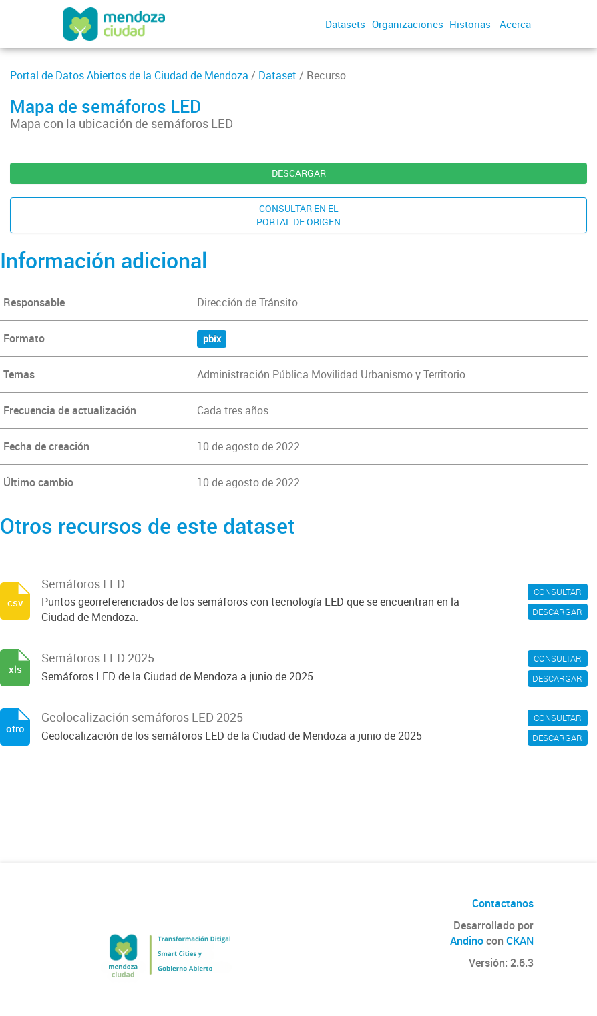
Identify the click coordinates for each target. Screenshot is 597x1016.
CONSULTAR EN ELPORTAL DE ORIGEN (298, 215)
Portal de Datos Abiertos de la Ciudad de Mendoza (129, 75)
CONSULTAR (558, 592)
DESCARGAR (299, 173)
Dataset (277, 75)
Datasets (345, 24)
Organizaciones (407, 24)
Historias (470, 24)
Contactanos (503, 903)
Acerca (515, 24)
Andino (466, 940)
